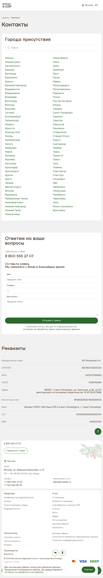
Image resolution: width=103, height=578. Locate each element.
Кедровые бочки (12, 509)
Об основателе (59, 520)
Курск (8, 179)
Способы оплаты (12, 537)
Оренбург (58, 70)
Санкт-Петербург (63, 113)
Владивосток (12, 89)
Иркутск (10, 128)
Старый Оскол (61, 136)
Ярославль (59, 210)
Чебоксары (59, 191)
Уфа (55, 183)
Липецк (9, 183)
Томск (56, 159)
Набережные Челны (16, 198)
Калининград (12, 140)
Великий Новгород (15, 85)
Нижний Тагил (13, 210)
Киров (8, 152)
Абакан (9, 58)
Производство (11, 551)
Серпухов (58, 124)
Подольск (58, 93)
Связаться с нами (15, 450)
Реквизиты (57, 527)
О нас (55, 494)
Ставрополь (60, 132)
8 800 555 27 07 (19, 256)
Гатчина (9, 113)
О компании (58, 498)
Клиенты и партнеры (62, 501)
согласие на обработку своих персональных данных (51, 329)
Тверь (56, 152)
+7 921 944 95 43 (13, 485)
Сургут (57, 140)
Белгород (10, 74)
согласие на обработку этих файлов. (24, 572)
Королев (10, 159)
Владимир (11, 97)
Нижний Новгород (15, 206)
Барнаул (10, 70)
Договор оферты (60, 524)
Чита (55, 202)
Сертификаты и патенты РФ (66, 505)
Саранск (58, 116)
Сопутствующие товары (16, 505)
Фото (54, 512)
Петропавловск (62, 89)
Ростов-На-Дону (62, 101)
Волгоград (11, 101)
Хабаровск (59, 187)
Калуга (9, 144)
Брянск (9, 81)
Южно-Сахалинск (63, 206)
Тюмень (57, 167)
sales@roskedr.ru (62, 482)
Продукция (9, 494)
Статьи (55, 509)
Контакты (8, 554)
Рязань (57, 105)
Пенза (56, 77)
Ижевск (9, 124)
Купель (7, 501)
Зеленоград (12, 120)
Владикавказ (12, 93)
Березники (11, 77)
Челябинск (59, 195)
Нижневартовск (14, 202)
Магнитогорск (13, 187)
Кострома (10, 163)
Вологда (9, 105)
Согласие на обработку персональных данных (75, 537)
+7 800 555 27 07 (13, 482)
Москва (9, 191)
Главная (5, 18)
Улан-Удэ (58, 175)
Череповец (59, 198)
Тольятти (58, 156)
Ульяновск (59, 179)
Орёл (56, 66)
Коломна (10, 156)
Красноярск (12, 171)
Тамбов (57, 148)
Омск (56, 62)
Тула (55, 163)
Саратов (58, 120)
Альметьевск (12, 62)
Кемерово (10, 148)
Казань (9, 136)
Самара (57, 109)
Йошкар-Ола (12, 132)
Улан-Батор (59, 171)
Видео (55, 516)
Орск (56, 74)
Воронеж (10, 109)
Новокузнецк (12, 214)
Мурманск (11, 195)
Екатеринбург (13, 116)
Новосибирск (60, 58)
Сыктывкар (59, 144)
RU (98, 5)
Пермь (57, 81)
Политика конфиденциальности (68, 540)
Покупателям (10, 533)
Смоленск (58, 128)
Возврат (8, 545)
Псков (56, 97)
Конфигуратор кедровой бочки (19, 498)
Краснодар (11, 167)
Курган (9, 175)
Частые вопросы (12, 541)
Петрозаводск (61, 85)
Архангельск (12, 66)
